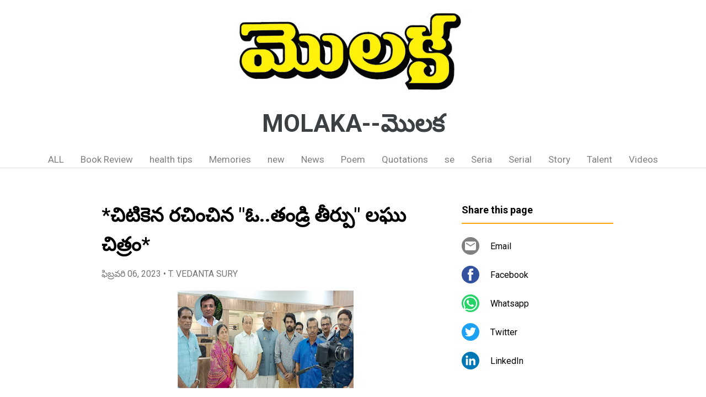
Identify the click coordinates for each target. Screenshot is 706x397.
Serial (520, 159)
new (276, 159)
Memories (230, 159)
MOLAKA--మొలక (353, 123)
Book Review (107, 159)
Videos (643, 159)
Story (559, 159)
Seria (481, 159)
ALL (56, 159)
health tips (170, 159)
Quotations (405, 159)
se (449, 159)
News (312, 159)
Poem (353, 159)
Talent (599, 159)
